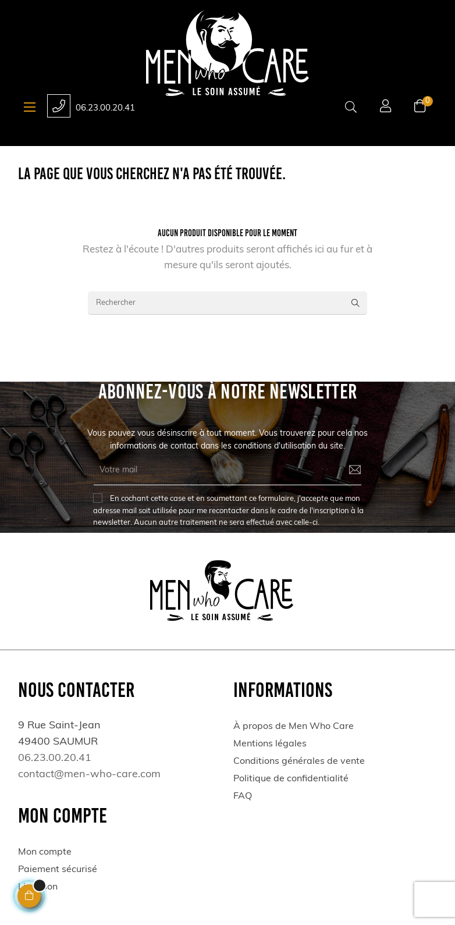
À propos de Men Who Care (293, 726)
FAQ (242, 796)
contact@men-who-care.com (89, 774)
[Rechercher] (227, 303)
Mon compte (45, 852)
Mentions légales (270, 744)
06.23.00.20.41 (105, 108)
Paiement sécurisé (57, 869)
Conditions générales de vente (299, 761)
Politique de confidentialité (291, 779)
